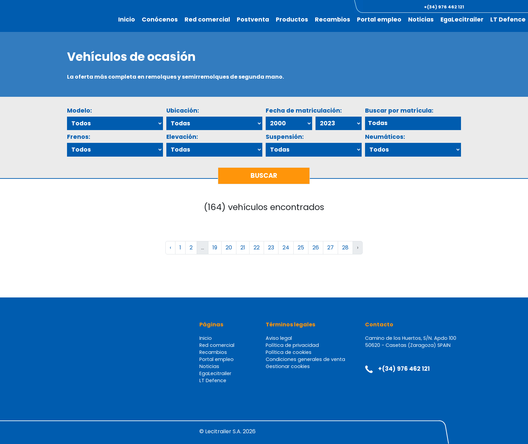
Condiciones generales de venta (305, 359)
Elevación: (182, 137)
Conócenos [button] (160, 19)
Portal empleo (379, 19)
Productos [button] (292, 19)
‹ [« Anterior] (170, 247)
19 (214, 247)
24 (286, 247)
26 (315, 247)
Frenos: (78, 137)
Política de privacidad (292, 345)
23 (271, 247)
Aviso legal (279, 338)
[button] (490, 7)
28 (345, 247)
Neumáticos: (385, 137)
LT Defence (508, 19)
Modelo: (79, 111)
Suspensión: (285, 137)
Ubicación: (182, 111)
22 (257, 247)
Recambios (332, 19)
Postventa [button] (253, 19)
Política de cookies (288, 352)
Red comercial (207, 19)
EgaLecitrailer (462, 19)
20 (229, 247)
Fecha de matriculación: (304, 111)
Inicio (126, 19)
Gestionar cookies (288, 366)
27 (330, 247)
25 (301, 247)
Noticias (421, 19)
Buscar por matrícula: (399, 111)
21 (242, 247)
